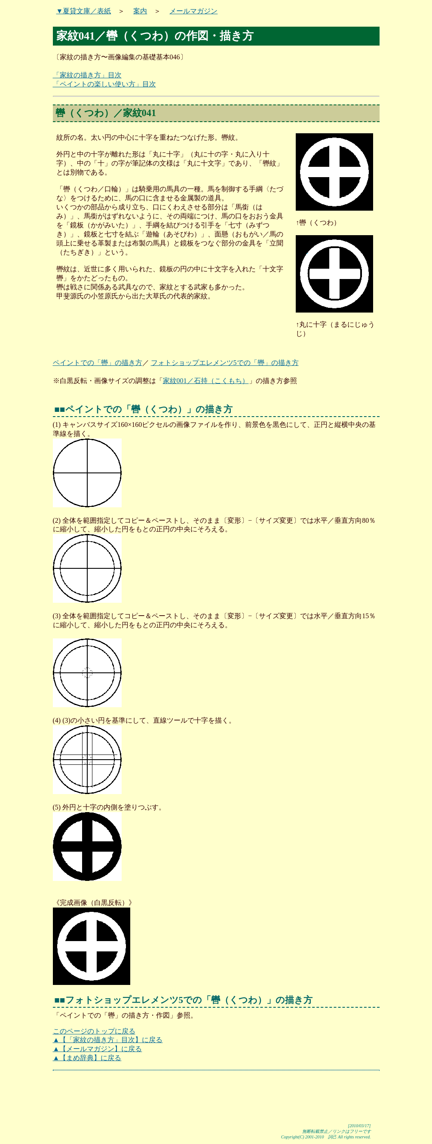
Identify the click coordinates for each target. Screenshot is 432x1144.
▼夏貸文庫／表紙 (83, 11)
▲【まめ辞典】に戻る (87, 1057)
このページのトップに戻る (94, 1031)
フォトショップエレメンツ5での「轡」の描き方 (225, 362)
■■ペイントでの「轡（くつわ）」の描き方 (144, 409)
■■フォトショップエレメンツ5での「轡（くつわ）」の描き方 (184, 1000)
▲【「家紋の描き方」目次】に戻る (108, 1039)
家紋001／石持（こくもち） (206, 380)
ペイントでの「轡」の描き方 (97, 362)
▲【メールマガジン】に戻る (97, 1048)
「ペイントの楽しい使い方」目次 (104, 84)
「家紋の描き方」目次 (87, 75)
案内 (140, 11)
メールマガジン (193, 11)
